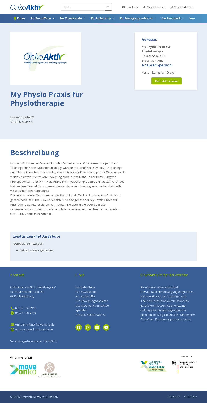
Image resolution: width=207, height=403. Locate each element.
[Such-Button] (108, 7)
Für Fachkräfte (102, 18)
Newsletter (130, 7)
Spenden (81, 310)
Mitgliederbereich (182, 7)
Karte (19, 18)
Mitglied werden (154, 7)
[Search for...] (83, 7)
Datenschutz (190, 396)
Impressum (174, 396)
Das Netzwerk (173, 18)
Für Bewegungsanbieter (138, 18)
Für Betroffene (43, 18)
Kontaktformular (166, 81)
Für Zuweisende (73, 18)
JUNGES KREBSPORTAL (90, 315)
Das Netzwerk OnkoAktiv (92, 306)
